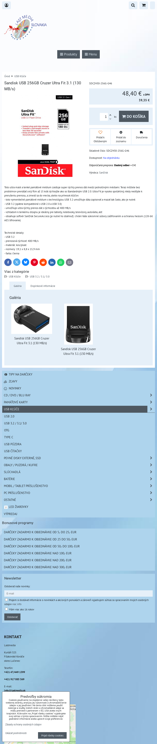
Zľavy (10, 381)
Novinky (12, 388)
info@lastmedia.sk (14, 690)
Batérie (79, 479)
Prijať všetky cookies (52, 735)
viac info (16, 604)
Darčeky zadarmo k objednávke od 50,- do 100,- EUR (42, 546)
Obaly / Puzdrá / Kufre (79, 465)
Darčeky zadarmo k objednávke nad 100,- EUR (38, 553)
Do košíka (134, 116)
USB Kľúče (15, 276)
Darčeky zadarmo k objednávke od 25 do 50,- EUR (40, 539)
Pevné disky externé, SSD (79, 458)
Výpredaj (10, 514)
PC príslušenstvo (79, 492)
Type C (8, 437)
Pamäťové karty (79, 402)
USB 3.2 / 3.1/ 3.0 (39, 276)
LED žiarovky (16, 507)
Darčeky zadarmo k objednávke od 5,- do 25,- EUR (40, 532)
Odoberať (12, 617)
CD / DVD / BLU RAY (79, 395)
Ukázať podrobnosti (16, 733)
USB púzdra (12, 444)
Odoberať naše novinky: (17, 586)
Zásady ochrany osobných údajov (23, 724)
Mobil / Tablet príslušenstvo (79, 485)
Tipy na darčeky (18, 374)
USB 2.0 (9, 416)
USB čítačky (13, 451)
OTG (6, 430)
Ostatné (79, 499)
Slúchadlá (79, 472)
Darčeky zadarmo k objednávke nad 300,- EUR (38, 567)
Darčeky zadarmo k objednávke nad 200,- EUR (38, 560)
